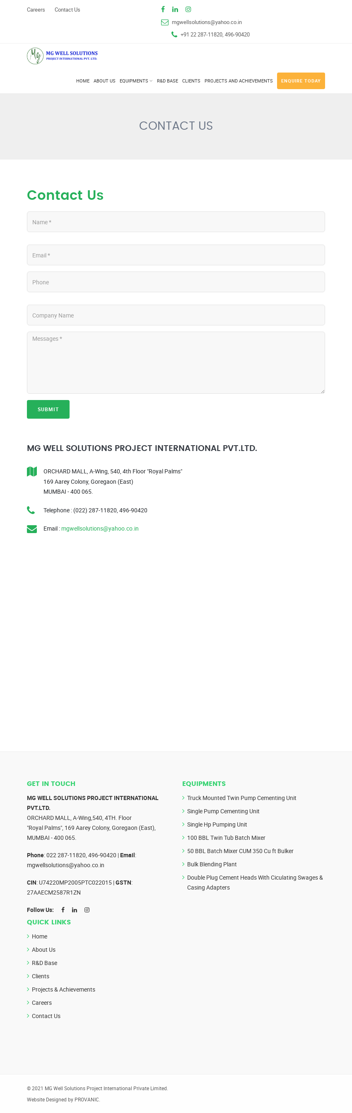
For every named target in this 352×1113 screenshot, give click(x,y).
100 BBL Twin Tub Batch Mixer (226, 837)
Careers (36, 9)
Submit (48, 409)
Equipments (134, 81)
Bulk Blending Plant (212, 864)
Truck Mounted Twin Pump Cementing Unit (242, 798)
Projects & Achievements (63, 989)
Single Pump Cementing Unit (223, 811)
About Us (105, 81)
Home (82, 81)
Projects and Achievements (239, 81)
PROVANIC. (87, 1099)
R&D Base (167, 81)
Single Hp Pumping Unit (217, 824)
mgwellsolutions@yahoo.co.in (207, 22)
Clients (191, 81)
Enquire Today (301, 81)
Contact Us (67, 9)
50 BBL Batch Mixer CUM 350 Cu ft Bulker (240, 851)
